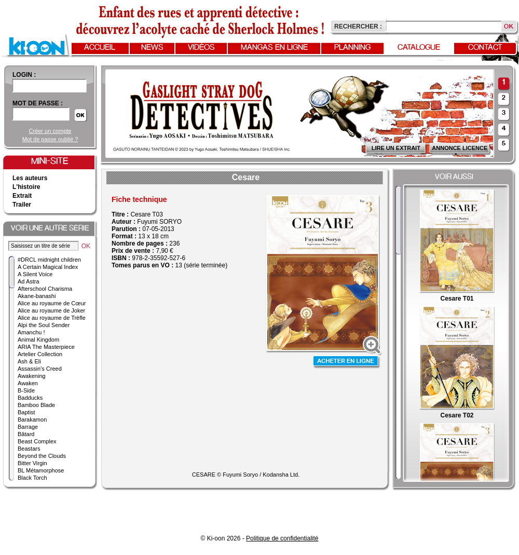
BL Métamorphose (41, 470)
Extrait (22, 195)
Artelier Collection (40, 354)
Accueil (99, 47)
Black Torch (32, 478)
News (152, 47)
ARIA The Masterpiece (46, 347)
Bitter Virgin (32, 463)
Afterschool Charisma (45, 289)
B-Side (26, 390)
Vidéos (201, 47)
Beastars (29, 448)
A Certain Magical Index (48, 267)
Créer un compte (50, 131)
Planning (352, 47)
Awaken (28, 383)
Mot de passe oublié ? (50, 139)
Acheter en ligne (346, 362)
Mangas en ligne (274, 47)
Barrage (28, 427)
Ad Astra (28, 281)
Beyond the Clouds (42, 456)
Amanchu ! (31, 332)
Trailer (21, 204)
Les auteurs (29, 178)
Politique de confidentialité (282, 538)
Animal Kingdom (38, 339)
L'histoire (26, 187)
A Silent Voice (35, 274)
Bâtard (26, 434)
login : (24, 74)
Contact (485, 47)
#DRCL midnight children (49, 259)
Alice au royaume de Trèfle (52, 318)
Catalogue (419, 47)
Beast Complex (37, 441)
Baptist (26, 412)
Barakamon (32, 419)
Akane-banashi (37, 296)
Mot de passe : (37, 103)
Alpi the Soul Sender (44, 325)
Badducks (30, 398)
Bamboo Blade (36, 405)
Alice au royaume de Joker (51, 310)
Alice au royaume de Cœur (52, 303)
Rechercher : (358, 26)
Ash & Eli (29, 361)
